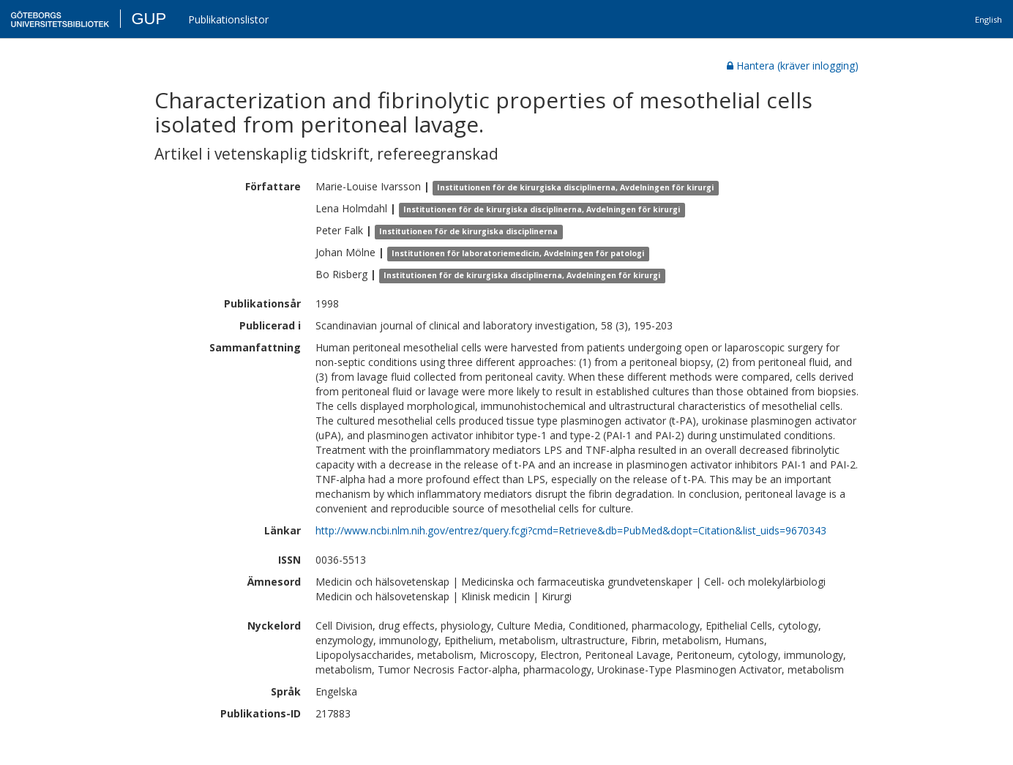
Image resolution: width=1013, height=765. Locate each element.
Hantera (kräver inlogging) (793, 65)
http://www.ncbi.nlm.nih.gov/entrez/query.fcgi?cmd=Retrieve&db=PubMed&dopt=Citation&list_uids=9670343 (570, 530)
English (988, 19)
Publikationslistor (228, 19)
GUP (148, 19)
